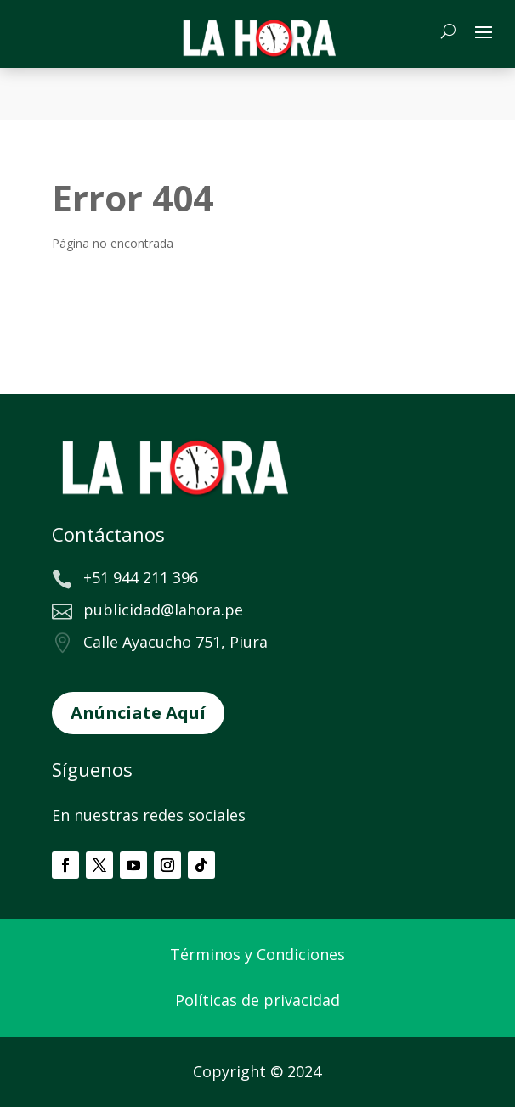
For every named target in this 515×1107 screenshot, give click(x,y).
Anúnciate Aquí (138, 712)
